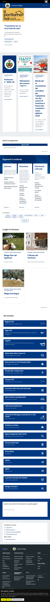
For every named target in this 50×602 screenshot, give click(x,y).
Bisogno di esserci (11, 486)
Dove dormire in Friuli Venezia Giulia (18, 362)
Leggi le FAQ (9, 527)
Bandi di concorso (17, 578)
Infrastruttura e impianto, (15, 289)
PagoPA (7, 340)
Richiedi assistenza (10, 530)
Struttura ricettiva (8, 290)
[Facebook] (38, 579)
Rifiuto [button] (8, 599)
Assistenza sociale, (24, 75)
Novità (39, 553)
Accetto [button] (3, 599)
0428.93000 (13, 532)
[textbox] (24, 510)
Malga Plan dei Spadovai (10, 256)
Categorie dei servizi (18, 553)
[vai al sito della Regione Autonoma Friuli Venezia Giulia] (4, 1)
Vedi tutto (45, 151)
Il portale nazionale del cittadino (16, 477)
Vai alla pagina (8, 99)
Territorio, (6, 252)
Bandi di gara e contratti (19, 576)
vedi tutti (25, 220)
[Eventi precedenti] (4, 145)
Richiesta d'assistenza (30, 581)
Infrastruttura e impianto (15, 252)
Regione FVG (9, 321)
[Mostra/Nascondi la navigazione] (3, 5)
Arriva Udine (9, 451)
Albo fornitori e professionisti (15, 397)
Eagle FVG (8, 330)
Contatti (4, 572)
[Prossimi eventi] (47, 145)
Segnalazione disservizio (31, 584)
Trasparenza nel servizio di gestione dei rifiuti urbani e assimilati (30, 577)
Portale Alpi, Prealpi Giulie (14, 370)
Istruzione (23, 166)
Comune (7, 166)
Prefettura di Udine (11, 425)
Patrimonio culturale (39, 167)
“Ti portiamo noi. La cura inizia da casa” (12, 27)
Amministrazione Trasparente (18, 573)
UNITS (7, 469)
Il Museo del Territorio (32, 256)
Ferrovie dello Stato (12, 442)
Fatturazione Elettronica (13, 406)
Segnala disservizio (10, 539)
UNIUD (7, 460)
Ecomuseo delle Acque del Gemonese (18, 388)
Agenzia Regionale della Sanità (15, 434)
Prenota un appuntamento (41, 576)
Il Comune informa (8, 75)
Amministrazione (6, 553)
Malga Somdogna (11, 293)
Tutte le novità (8, 45)
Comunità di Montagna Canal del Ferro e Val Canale (20, 415)
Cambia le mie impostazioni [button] (18, 599)
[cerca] (47, 5)
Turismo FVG (9, 379)
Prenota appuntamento (11, 534)
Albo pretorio (16, 579)
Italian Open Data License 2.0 (15, 353)
